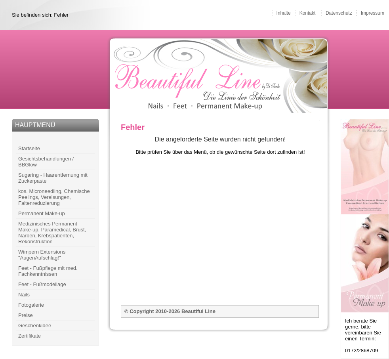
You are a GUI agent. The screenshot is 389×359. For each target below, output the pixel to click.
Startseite (29, 148)
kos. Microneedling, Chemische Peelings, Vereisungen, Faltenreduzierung (54, 197)
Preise (25, 315)
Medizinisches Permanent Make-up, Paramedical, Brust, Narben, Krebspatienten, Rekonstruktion (52, 232)
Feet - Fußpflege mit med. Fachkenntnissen (48, 271)
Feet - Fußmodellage (42, 284)
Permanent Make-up (41, 213)
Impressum (372, 13)
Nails (24, 295)
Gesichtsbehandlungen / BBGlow (46, 162)
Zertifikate (29, 336)
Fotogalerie (31, 305)
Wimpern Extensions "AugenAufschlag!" (41, 255)
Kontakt (307, 13)
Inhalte (283, 13)
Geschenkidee (34, 325)
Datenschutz (339, 13)
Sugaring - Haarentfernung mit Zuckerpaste (53, 178)
